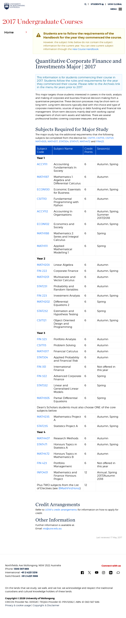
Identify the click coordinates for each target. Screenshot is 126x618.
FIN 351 (41, 366)
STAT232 (42, 311)
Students (97, 4)
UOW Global (115, 4)
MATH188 (43, 233)
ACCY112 (42, 211)
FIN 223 (42, 295)
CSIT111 (91, 137)
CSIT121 (109, 137)
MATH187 (43, 176)
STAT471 (74, 141)
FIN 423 (42, 463)
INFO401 (42, 472)
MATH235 (43, 416)
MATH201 (43, 277)
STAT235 (42, 426)
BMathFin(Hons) (69, 488)
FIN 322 (42, 376)
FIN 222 (42, 270)
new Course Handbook (85, 49)
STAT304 (64, 141)
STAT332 (42, 385)
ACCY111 (42, 164)
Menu (116, 9)
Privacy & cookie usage (18, 605)
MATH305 (40, 141)
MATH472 (85, 141)
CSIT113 (100, 137)
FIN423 (100, 141)
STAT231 (42, 286)
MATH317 (53, 141)
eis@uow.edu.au (52, 528)
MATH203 (43, 264)
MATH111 (42, 246)
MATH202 (43, 301)
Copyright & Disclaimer (46, 605)
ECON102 (43, 224)
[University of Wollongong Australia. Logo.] (14, 6)
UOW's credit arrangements (61, 509)
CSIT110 (42, 198)
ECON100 (43, 189)
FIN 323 (42, 339)
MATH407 (43, 438)
